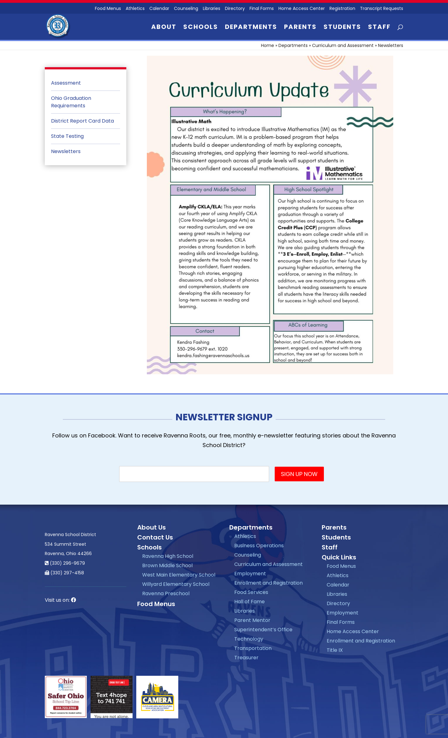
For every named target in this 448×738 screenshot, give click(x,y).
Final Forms (262, 9)
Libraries (211, 9)
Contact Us (155, 537)
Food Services (251, 592)
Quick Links (339, 557)
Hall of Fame (249, 601)
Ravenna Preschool (165, 593)
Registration (342, 9)
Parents (300, 28)
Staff (379, 28)
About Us (151, 527)
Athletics (135, 9)
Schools (200, 28)
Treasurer (246, 657)
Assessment (66, 82)
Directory (235, 9)
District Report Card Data (82, 120)
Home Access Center (301, 9)
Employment (250, 573)
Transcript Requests (381, 9)
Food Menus (108, 9)
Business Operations (259, 545)
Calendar (159, 9)
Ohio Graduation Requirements (71, 102)
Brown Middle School (167, 565)
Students (342, 28)
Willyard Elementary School (175, 584)
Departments (251, 28)
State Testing (67, 136)
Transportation (253, 648)
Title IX (335, 650)
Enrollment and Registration (268, 582)
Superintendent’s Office (263, 629)
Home (267, 45)
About (163, 28)
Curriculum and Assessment (343, 45)
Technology (248, 638)
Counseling (186, 9)
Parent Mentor (252, 620)
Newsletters (66, 151)
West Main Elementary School (178, 574)
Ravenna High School (167, 556)
